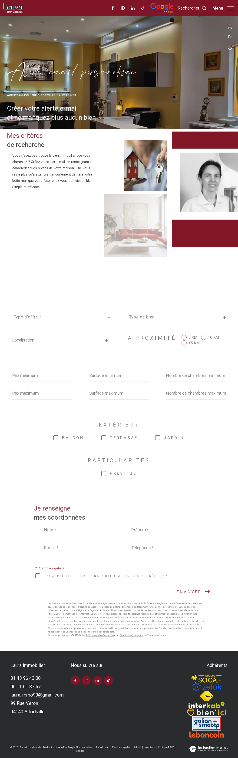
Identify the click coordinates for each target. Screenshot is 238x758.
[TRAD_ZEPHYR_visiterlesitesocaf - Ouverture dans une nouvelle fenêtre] (206, 677)
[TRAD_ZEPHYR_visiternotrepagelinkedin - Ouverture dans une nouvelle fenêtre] (133, 9)
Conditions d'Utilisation (131, 635)
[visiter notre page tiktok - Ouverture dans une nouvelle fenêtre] (142, 9)
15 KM (194, 343)
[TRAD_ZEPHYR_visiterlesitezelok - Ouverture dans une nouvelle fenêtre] (206, 687)
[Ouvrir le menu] (223, 8)
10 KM (213, 337)
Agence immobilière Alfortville (31, 95)
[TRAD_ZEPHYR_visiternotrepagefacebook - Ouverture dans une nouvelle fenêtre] (113, 9)
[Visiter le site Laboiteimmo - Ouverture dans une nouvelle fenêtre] (208, 749)
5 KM (192, 337)
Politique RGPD (166, 747)
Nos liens (150, 747)
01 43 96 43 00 (25, 678)
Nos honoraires (84, 747)
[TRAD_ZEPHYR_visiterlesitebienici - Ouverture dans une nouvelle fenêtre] (206, 712)
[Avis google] (162, 12)
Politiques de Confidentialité (100, 635)
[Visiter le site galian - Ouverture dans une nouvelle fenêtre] (206, 723)
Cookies (80, 751)
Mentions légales (121, 747)
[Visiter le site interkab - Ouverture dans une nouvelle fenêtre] (206, 705)
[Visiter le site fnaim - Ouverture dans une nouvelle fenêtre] (206, 696)
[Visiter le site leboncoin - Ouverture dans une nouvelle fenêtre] (207, 735)
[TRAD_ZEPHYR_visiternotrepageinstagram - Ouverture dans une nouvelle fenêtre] (123, 9)
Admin (138, 747)
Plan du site (102, 747)
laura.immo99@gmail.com (37, 695)
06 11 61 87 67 (25, 686)
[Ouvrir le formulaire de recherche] (192, 8)
